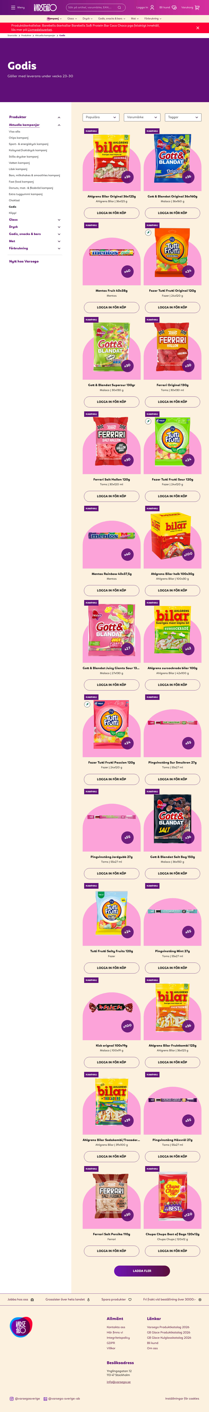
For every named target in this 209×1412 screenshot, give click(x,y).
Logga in (146, 7)
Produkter (26, 35)
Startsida (12, 35)
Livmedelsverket (40, 30)
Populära (93, 117)
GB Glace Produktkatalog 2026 (168, 1332)
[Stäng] (198, 28)
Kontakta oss (116, 1327)
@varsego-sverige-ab (62, 1399)
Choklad (14, 200)
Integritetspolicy (118, 1338)
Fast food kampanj (21, 182)
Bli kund (152, 1343)
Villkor (111, 1348)
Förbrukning (151, 18)
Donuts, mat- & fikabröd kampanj (31, 188)
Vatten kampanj (19, 163)
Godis (62, 35)
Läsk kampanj (18, 169)
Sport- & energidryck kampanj (28, 144)
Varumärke (135, 117)
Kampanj (53, 19)
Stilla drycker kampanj (23, 157)
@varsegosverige (25, 1399)
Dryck (86, 18)
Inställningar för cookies (182, 1399)
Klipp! (12, 213)
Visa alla (14, 132)
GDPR (111, 1343)
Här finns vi (115, 1332)
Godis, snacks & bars (110, 18)
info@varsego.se (119, 1382)
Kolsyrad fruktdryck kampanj (28, 150)
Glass (70, 18)
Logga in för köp (111, 213)
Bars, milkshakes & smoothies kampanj (34, 175)
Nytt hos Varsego (24, 261)
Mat (133, 18)
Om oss (152, 1348)
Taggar (173, 117)
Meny (17, 7)
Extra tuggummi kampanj (26, 194)
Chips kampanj (18, 138)
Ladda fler (142, 1271)
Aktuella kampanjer (45, 35)
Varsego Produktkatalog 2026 (168, 1327)
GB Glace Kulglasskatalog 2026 (169, 1338)
